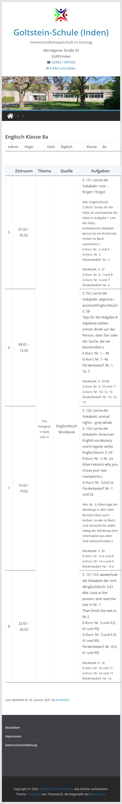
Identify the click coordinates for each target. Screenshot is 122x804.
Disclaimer (12, 727)
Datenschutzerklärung (21, 745)
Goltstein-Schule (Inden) (61, 32)
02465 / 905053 (63, 62)
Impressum (13, 736)
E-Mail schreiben (63, 68)
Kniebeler (62, 700)
